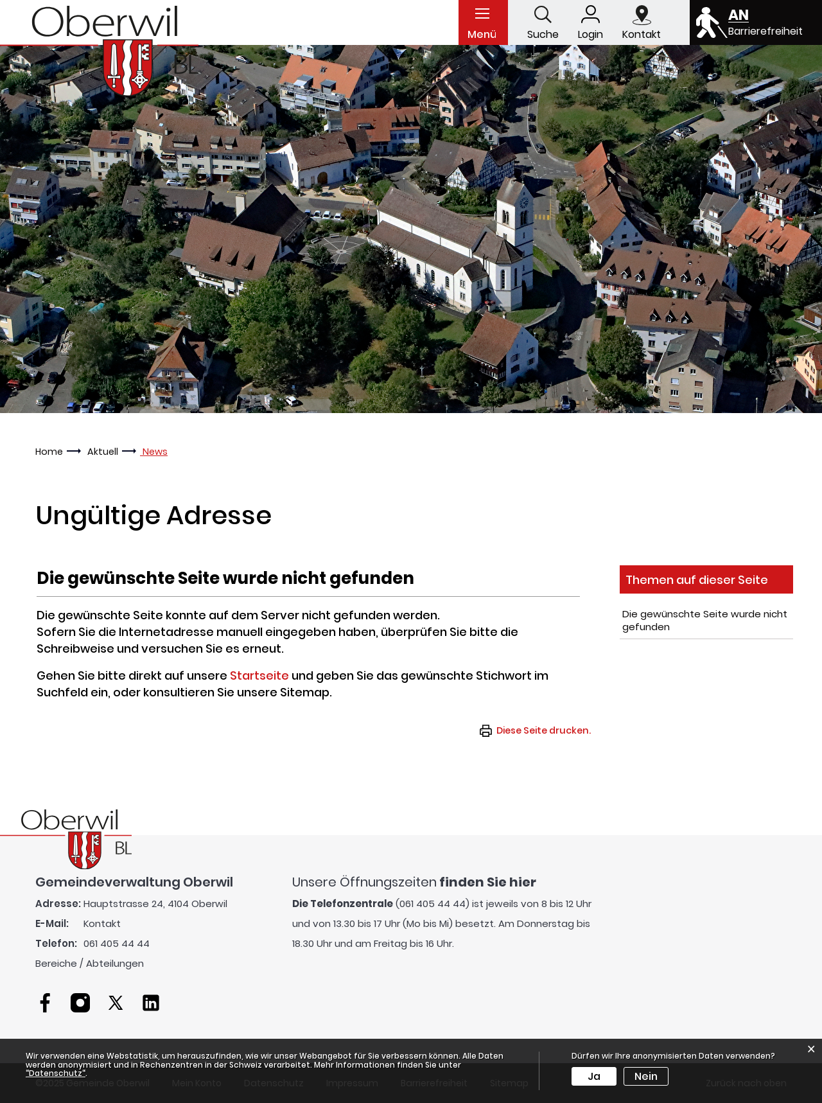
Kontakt (102, 923)
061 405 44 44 (116, 943)
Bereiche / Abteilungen (89, 963)
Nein (646, 1076)
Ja (594, 1076)
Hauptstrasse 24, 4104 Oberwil (155, 903)
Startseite (259, 675)
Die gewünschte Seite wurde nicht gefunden (704, 620)
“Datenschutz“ (55, 1073)
